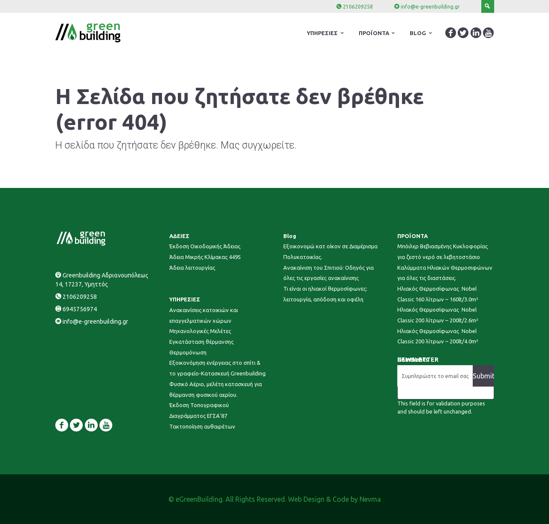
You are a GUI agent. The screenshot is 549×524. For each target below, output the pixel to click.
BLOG (418, 33)
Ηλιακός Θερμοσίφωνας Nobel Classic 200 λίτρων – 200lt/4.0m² (437, 336)
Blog (289, 236)
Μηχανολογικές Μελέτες (200, 331)
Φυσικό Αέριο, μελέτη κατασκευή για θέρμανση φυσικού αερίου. (215, 389)
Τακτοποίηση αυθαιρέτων (202, 426)
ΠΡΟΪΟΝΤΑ (412, 236)
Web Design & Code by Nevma (334, 499)
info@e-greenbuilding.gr (430, 6)
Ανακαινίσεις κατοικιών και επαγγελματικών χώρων (203, 315)
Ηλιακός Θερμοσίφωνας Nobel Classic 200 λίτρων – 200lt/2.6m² (437, 315)
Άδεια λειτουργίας (192, 268)
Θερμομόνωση (188, 352)
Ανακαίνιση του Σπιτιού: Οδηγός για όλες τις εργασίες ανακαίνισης (328, 273)
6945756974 (80, 309)
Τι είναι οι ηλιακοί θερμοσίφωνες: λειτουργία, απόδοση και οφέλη (325, 294)
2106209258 (358, 6)
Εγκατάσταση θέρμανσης (201, 342)
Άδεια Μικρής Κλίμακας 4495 (205, 257)
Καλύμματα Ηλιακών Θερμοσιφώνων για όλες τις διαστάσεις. (444, 273)
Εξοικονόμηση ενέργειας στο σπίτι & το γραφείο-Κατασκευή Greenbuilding (217, 368)
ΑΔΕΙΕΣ (179, 236)
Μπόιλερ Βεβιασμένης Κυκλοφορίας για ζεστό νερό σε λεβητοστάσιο (442, 251)
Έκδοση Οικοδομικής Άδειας (204, 246)
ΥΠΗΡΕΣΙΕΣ (184, 299)
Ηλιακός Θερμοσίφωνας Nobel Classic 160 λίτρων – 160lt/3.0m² (437, 294)
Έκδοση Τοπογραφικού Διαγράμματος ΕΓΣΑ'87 (199, 410)
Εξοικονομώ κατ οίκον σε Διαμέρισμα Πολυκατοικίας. (330, 251)
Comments (412, 359)
